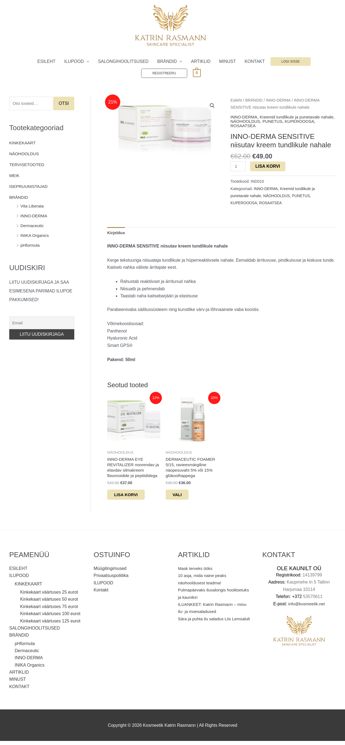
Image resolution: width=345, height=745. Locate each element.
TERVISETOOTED (27, 165)
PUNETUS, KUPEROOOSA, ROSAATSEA (282, 124)
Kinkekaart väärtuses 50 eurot (49, 603)
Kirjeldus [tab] (116, 233)
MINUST (227, 61)
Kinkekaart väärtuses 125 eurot (50, 624)
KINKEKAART (23, 143)
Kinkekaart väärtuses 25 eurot (49, 596)
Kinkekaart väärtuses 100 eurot (50, 617)
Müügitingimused (110, 572)
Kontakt (101, 593)
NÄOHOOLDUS (24, 154)
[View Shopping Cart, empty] (197, 73)
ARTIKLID (201, 61)
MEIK (14, 176)
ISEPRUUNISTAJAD (29, 187)
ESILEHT (46, 61)
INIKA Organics (35, 236)
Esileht (236, 100)
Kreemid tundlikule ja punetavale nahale (277, 119)
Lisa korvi (268, 166)
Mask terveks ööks (196, 572)
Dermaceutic (32, 226)
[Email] (41, 323)
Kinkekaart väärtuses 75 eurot (49, 610)
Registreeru (164, 73)
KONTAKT (255, 61)
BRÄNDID (167, 61)
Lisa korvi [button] (130, 497)
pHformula (30, 246)
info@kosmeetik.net (306, 607)
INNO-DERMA (34, 216)
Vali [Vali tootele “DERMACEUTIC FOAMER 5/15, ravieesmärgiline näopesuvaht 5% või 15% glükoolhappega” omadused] (181, 497)
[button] (212, 106)
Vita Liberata (32, 206)
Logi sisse (290, 61)
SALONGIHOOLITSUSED (123, 61)
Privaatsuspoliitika (111, 579)
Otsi (64, 104)
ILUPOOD (74, 61)
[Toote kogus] (238, 167)
